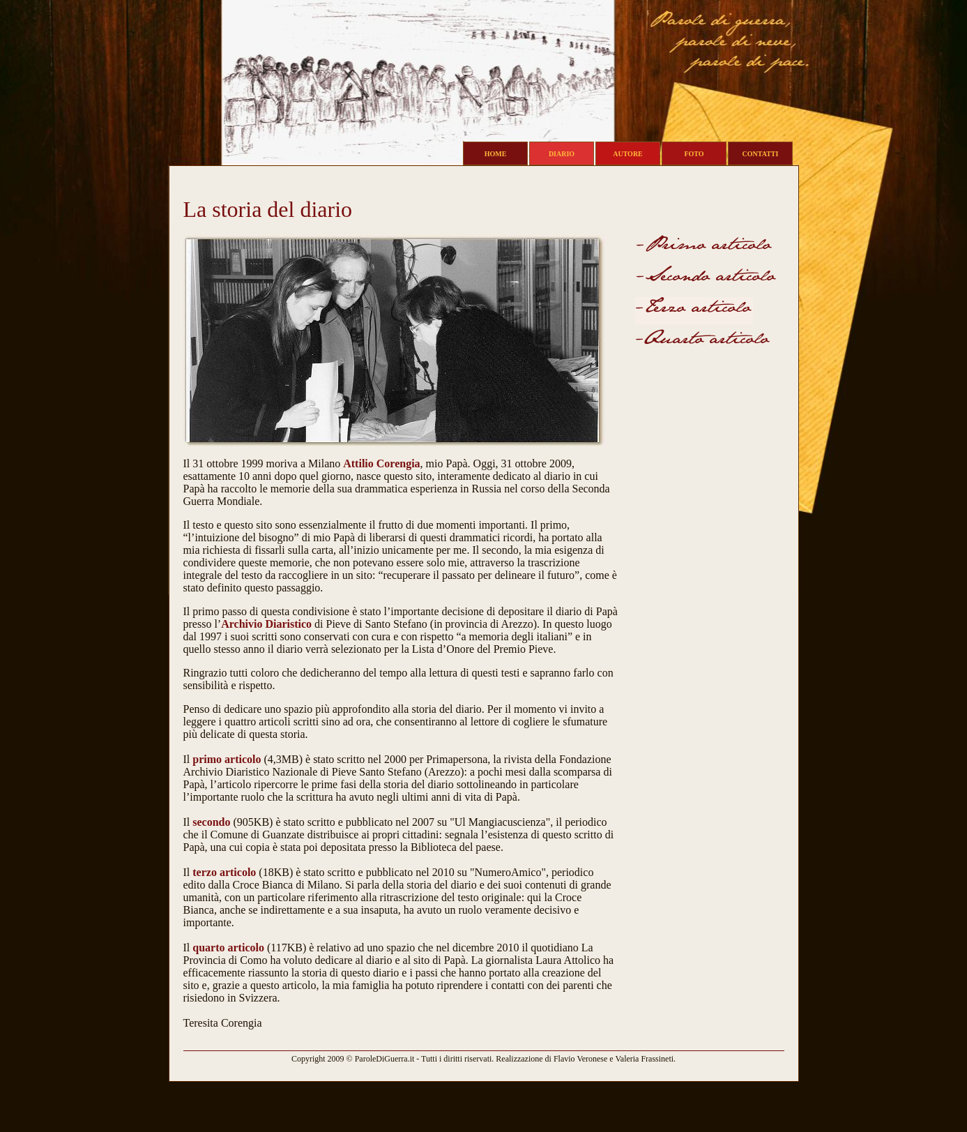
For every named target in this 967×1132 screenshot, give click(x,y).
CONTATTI (761, 154)
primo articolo (226, 759)
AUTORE (628, 154)
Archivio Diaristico (266, 624)
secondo (211, 822)
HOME (496, 154)
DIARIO (561, 154)
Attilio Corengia (381, 463)
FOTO (693, 154)
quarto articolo (228, 947)
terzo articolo (224, 872)
